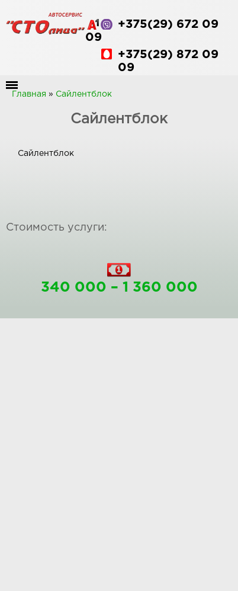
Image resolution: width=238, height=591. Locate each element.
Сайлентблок (84, 94)
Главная (29, 94)
